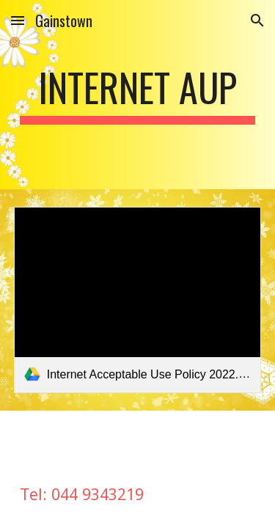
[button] (17, 20)
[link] (138, 299)
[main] (138, 95)
